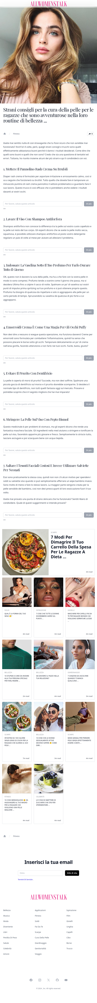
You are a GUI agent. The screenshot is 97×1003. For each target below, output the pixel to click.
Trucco (69, 948)
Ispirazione (71, 910)
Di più (89, 203)
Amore (6, 954)
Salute (6, 943)
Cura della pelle (42, 937)
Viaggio (38, 954)
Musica (6, 915)
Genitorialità (40, 948)
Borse (69, 943)
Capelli (70, 932)
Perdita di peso (10, 937)
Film (68, 915)
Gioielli (70, 921)
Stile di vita (72, 873)
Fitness (16, 133)
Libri (5, 932)
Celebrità (7, 948)
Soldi (37, 921)
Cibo (69, 937)
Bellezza (7, 910)
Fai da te (39, 926)
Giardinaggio (40, 943)
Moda (5, 921)
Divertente (8, 926)
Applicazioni (40, 910)
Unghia (70, 926)
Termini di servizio (25, 879)
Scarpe (38, 932)
